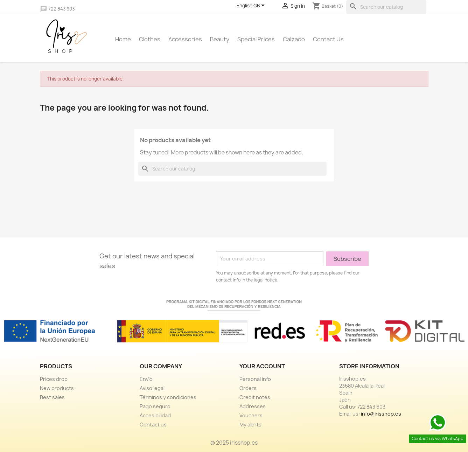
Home (123, 39)
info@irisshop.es (381, 413)
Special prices (256, 39)
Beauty (219, 39)
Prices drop (54, 379)
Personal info (255, 379)
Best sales (52, 397)
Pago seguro (155, 406)
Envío (146, 379)
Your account (262, 366)
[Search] (386, 7)
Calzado (294, 39)
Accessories (185, 39)
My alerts (250, 424)
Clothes (149, 39)
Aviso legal (152, 388)
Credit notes (254, 397)
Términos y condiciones (168, 397)
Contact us (328, 39)
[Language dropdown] (252, 6)
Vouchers (251, 415)
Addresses (252, 406)
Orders (248, 388)
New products (57, 388)
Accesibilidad (155, 415)
